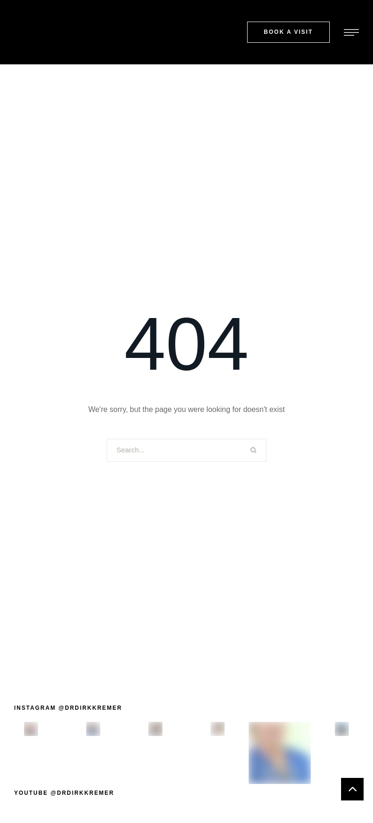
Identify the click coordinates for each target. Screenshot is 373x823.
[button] (288, 32)
